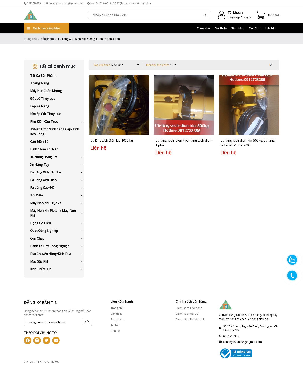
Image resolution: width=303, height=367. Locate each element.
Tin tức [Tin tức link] (115, 325)
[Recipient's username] (53, 322)
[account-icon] (221, 15)
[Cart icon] (267, 15)
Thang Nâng (39, 83)
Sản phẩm (237, 28)
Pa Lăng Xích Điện (43, 180)
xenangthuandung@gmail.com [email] (64, 3)
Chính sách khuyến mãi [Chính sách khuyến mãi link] (190, 319)
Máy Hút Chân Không (46, 91)
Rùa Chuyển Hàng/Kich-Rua (50, 254)
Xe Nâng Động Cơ (43, 157)
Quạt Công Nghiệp (44, 231)
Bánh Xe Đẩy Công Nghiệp (49, 246)
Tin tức (254, 28)
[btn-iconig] (37, 340)
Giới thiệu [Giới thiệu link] (117, 313)
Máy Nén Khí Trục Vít (45, 203)
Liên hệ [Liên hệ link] (115, 331)
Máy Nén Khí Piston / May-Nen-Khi (53, 213)
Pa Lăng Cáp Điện (43, 187)
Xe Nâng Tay (39, 164)
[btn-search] (205, 15)
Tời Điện (36, 195)
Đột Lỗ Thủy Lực (42, 98)
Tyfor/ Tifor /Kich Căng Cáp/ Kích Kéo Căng (54, 131)
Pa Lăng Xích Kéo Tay (46, 172)
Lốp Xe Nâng (39, 106)
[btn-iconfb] (27, 340)
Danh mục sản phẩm (43, 28)
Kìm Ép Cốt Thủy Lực (45, 114)
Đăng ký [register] (247, 17)
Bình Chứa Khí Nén (44, 149)
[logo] (30, 15)
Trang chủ (203, 28)
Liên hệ (269, 28)
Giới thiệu (221, 28)
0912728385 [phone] (32, 3)
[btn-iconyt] (56, 340)
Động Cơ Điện (40, 223)
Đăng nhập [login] (234, 17)
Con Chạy (37, 238)
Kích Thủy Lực (40, 269)
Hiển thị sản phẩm (157, 65)
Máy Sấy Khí (39, 261)
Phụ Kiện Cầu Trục (44, 121)
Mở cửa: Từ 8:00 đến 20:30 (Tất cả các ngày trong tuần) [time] (119, 3)
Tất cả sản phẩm (42, 75)
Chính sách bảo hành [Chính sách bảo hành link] (189, 308)
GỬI (87, 322)
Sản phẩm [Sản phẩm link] (117, 319)
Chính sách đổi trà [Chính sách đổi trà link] (187, 313)
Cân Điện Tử (39, 141)
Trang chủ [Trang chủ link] (117, 308)
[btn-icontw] (46, 340)
